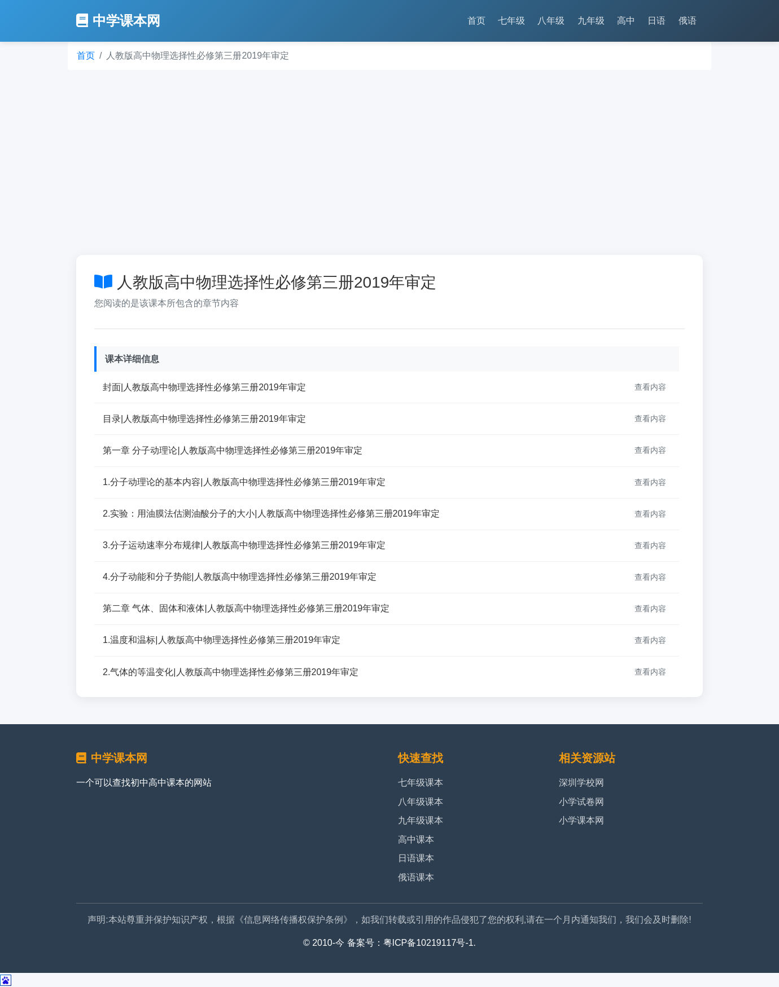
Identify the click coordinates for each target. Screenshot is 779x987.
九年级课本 (420, 820)
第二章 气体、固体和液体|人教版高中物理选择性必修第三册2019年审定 (246, 608)
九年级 (591, 20)
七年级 (511, 20)
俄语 (688, 20)
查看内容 (650, 386)
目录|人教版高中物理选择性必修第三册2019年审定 (204, 419)
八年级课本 (420, 802)
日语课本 (416, 858)
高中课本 (416, 839)
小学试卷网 (581, 802)
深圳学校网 (581, 782)
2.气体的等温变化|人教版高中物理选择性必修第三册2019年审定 (230, 672)
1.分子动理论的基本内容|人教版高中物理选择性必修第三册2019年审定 (244, 482)
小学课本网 (581, 820)
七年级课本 (420, 782)
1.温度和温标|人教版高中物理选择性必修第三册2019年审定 (221, 640)
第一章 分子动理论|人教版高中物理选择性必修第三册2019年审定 (232, 450)
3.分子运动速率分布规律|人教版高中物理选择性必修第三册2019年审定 (244, 545)
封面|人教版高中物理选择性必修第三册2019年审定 (204, 387)
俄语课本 (416, 877)
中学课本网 (118, 20)
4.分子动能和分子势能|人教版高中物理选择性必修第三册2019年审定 (240, 576)
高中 (626, 20)
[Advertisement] (389, 162)
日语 (656, 20)
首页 (476, 20)
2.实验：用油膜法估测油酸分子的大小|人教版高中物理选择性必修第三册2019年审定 (271, 513)
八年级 (550, 20)
